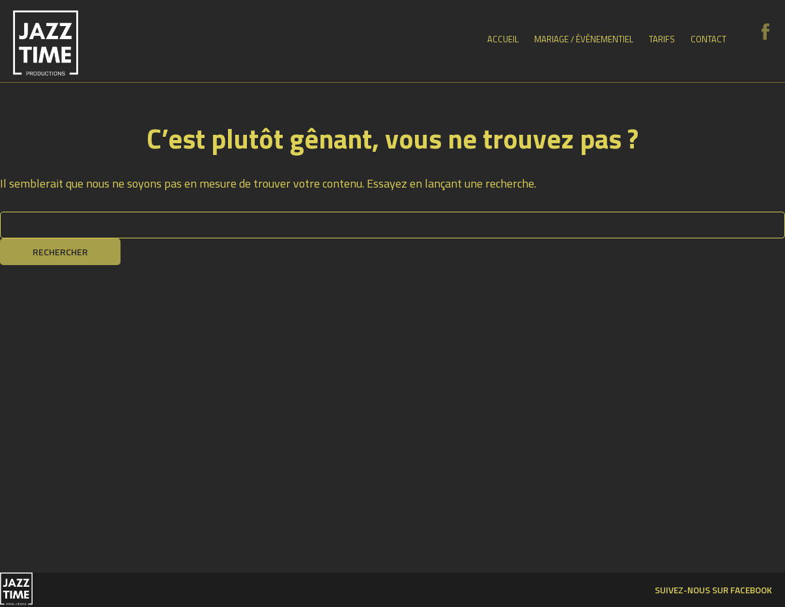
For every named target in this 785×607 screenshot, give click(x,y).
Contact (708, 39)
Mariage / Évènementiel (583, 39)
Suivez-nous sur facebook (713, 590)
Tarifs (662, 39)
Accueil (503, 39)
